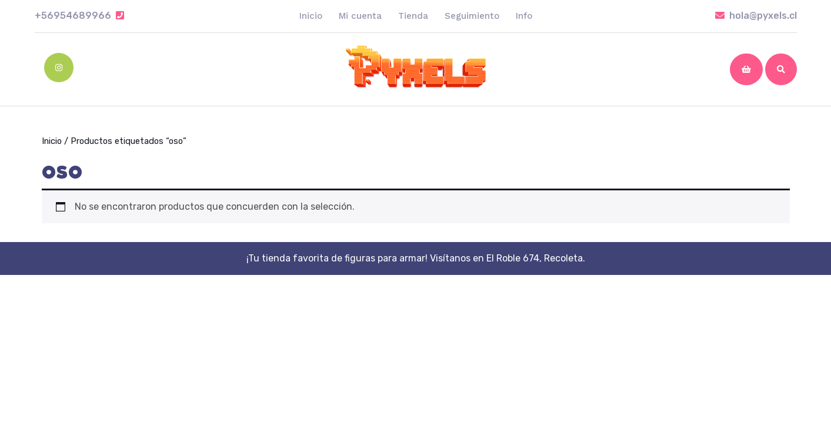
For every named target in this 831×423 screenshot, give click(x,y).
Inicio (310, 16)
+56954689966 (79, 15)
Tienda (413, 16)
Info (524, 16)
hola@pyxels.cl (756, 15)
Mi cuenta (360, 16)
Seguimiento (472, 16)
